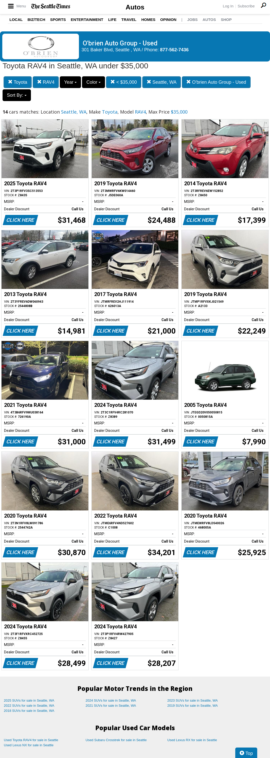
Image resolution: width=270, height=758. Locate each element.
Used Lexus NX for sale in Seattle (28, 745)
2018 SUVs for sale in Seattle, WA (29, 711)
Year (70, 82)
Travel (128, 19)
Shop (226, 19)
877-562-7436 (174, 49)
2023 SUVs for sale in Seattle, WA (192, 700)
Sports (58, 19)
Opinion (168, 19)
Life (112, 19)
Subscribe (246, 6)
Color (93, 82)
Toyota (17, 82)
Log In (228, 6)
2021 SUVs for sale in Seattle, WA (111, 705)
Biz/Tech (36, 19)
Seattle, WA (162, 82)
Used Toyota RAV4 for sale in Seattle (31, 740)
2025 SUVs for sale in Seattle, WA (29, 700)
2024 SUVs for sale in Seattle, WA (111, 700)
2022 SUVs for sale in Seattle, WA (29, 705)
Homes (148, 19)
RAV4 (46, 82)
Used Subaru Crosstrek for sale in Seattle (116, 740)
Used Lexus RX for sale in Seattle (192, 740)
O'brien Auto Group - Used (216, 82)
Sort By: (17, 95)
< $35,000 (123, 82)
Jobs (192, 19)
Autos (135, 7)
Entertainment (87, 19)
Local (16, 19)
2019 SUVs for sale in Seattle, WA (192, 705)
